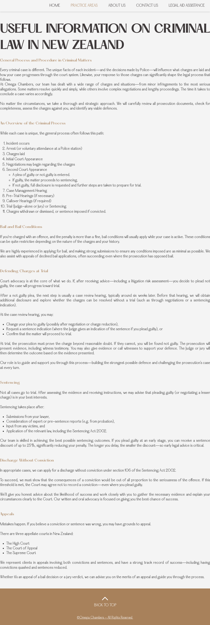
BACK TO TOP (105, 605)
